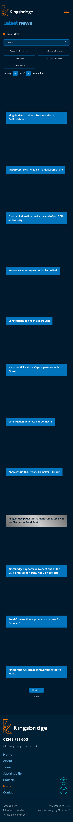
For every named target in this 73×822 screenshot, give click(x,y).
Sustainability (13, 773)
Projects (9, 780)
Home (7, 754)
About (7, 761)
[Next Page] (36, 690)
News (7, 786)
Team (7, 767)
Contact (8, 792)
